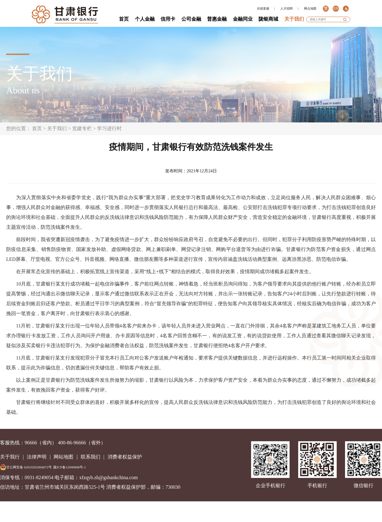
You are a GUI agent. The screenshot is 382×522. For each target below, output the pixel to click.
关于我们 (294, 19)
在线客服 (263, 8)
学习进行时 (109, 128)
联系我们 (90, 456)
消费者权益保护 (125, 456)
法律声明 (37, 456)
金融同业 (243, 19)
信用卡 (168, 19)
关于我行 (10, 456)
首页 (124, 19)
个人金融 (145, 19)
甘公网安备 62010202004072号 (26, 467)
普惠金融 (217, 19)
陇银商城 (268, 19)
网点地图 (310, 8)
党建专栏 (82, 128)
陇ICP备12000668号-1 (69, 467)
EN (335, 8)
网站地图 (63, 456)
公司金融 (191, 19)
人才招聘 (286, 8)
